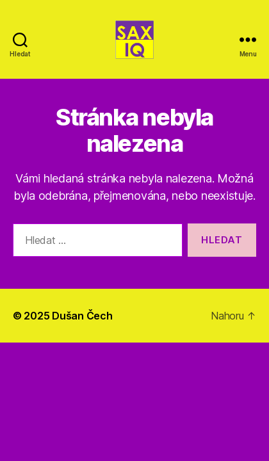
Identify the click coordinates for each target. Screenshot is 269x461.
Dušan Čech (82, 315)
